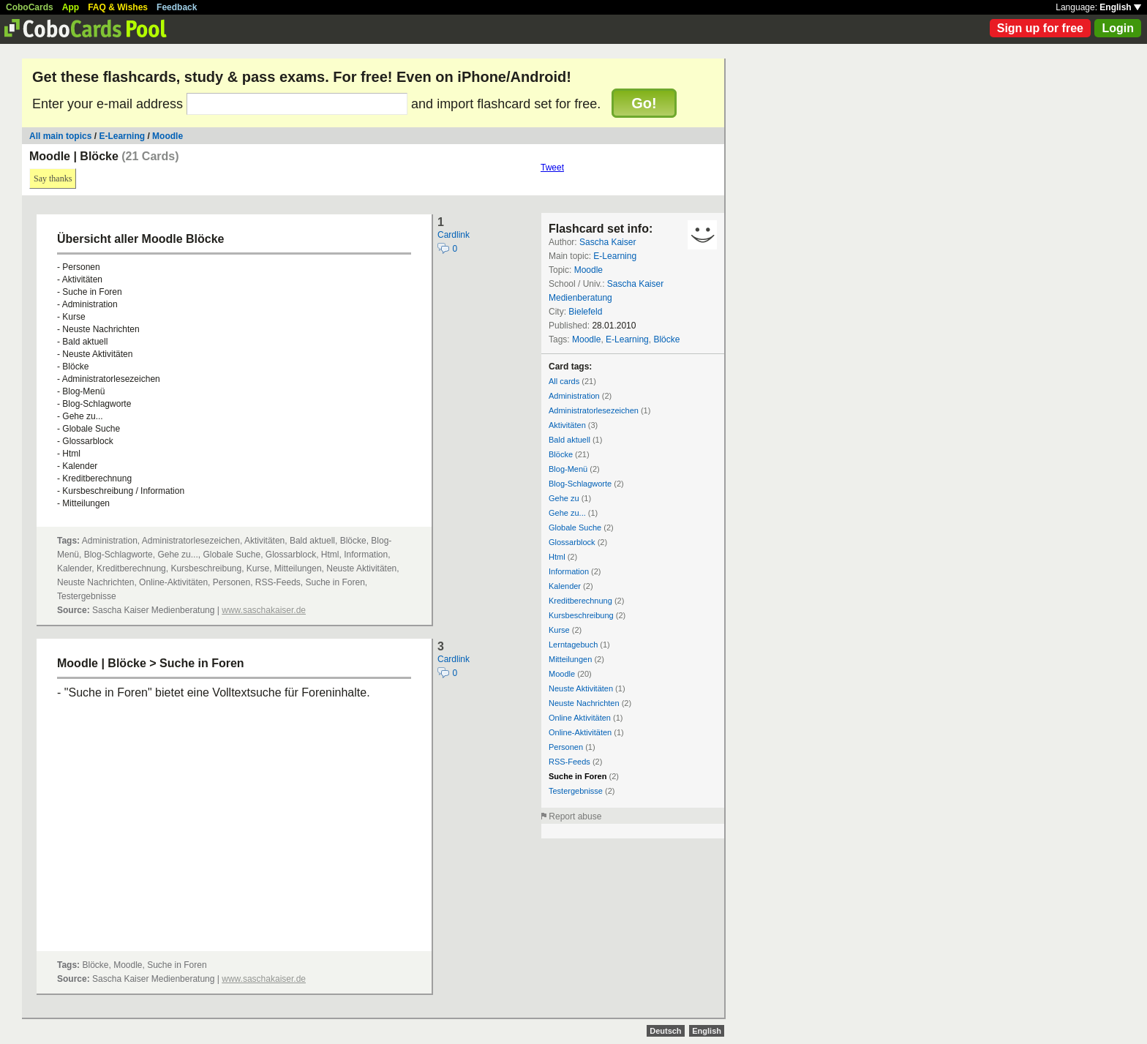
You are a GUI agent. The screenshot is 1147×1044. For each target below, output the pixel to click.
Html (557, 556)
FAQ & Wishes (118, 7)
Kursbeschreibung (581, 615)
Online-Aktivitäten (580, 732)
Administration (574, 395)
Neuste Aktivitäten (581, 688)
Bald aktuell (569, 439)
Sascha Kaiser (607, 242)
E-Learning (122, 136)
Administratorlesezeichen (594, 410)
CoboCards (29, 7)
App (70, 7)
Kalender (565, 586)
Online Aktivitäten (580, 717)
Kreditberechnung (580, 600)
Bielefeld (585, 312)
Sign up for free (1040, 28)
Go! (643, 103)
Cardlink (453, 235)
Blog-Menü (568, 469)
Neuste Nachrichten (584, 703)
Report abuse (575, 816)
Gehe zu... (567, 512)
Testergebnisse (576, 790)
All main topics (60, 136)
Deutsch (665, 1030)
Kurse (559, 630)
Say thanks (53, 178)
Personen (566, 747)
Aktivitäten (567, 425)
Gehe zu (564, 498)
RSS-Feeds (569, 761)
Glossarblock (572, 542)
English (1120, 7)
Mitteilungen (570, 659)
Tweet (552, 167)
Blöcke (666, 339)
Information (569, 571)
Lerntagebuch (573, 644)
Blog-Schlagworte (580, 483)
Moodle (167, 136)
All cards (564, 381)
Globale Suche (575, 527)
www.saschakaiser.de (264, 610)
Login (1118, 28)
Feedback (177, 7)
